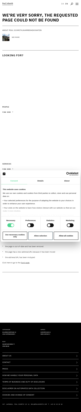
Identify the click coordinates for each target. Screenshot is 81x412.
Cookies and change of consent (18, 395)
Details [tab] (40, 181)
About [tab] (67, 181)
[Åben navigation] (77, 4)
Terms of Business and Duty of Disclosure (23, 382)
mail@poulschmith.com (39, 404)
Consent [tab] (14, 181)
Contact (6, 362)
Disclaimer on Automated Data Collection (23, 388)
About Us (6, 356)
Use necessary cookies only (15, 236)
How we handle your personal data (20, 375)
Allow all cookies (66, 236)
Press (5, 369)
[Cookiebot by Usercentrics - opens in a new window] (68, 174)
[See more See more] (31, 37)
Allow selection (40, 236)
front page (25, 263)
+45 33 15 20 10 (56, 404)
